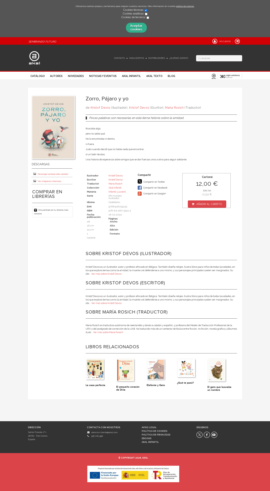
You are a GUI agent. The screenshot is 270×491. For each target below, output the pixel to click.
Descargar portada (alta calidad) (50, 174)
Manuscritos (136, 58)
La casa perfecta (95, 385)
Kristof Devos (100, 107)
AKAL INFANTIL (150, 442)
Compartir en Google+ (152, 193)
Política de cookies (154, 431)
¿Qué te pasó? (185, 382)
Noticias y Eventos (103, 76)
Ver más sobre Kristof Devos (106, 273)
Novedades (76, 76)
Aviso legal (149, 427)
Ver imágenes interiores (47, 181)
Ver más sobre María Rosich (108, 332)
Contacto (119, 58)
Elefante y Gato (156, 385)
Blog (171, 76)
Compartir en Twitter (151, 181)
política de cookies (185, 6)
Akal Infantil (131, 76)
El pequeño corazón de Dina (127, 388)
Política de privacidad (156, 434)
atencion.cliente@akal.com (104, 432)
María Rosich (174, 107)
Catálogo (37, 76)
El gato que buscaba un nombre (219, 388)
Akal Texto (154, 76)
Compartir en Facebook (152, 187)
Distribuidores (156, 58)
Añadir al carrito (209, 204)
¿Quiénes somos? (178, 58)
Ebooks (146, 438)
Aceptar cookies (136, 27)
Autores (56, 76)
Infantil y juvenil (117, 191)
